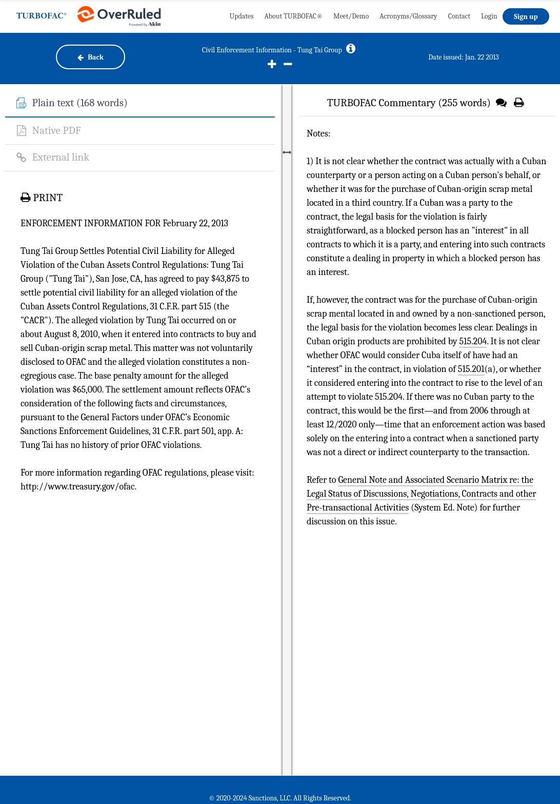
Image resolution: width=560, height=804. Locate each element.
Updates (242, 16)
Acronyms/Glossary (408, 16)
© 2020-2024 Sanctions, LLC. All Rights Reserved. (280, 798)
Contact (459, 16)
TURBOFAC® (41, 16)
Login (489, 16)
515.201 (471, 369)
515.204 (473, 341)
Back (90, 57)
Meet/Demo (351, 16)
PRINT (42, 197)
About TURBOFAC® (293, 16)
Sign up (525, 16)
